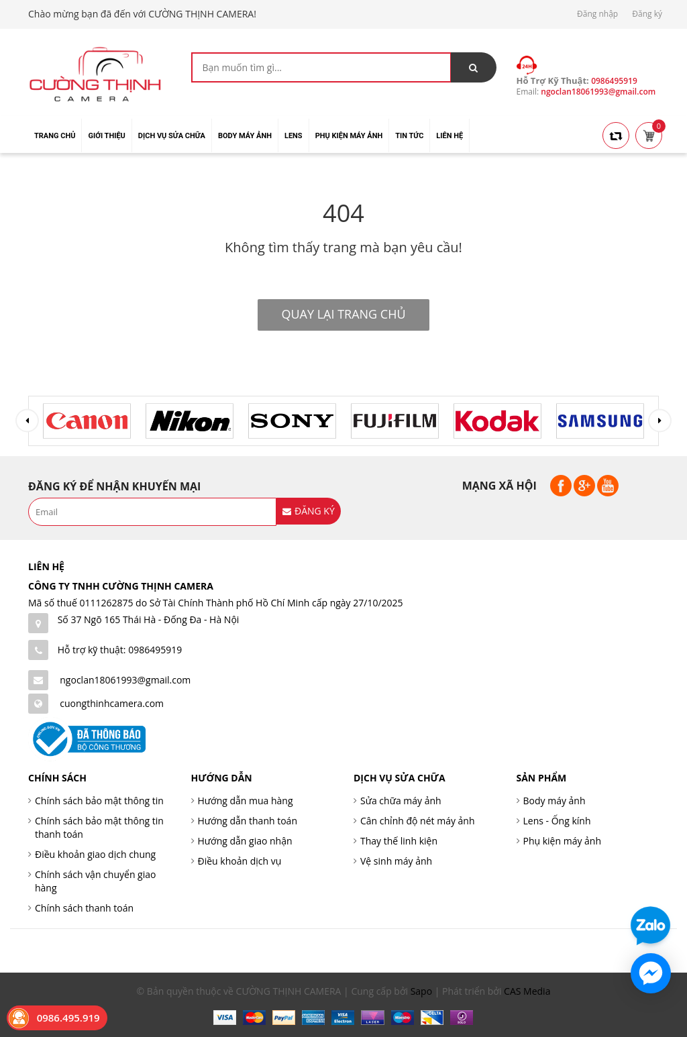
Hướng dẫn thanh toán (247, 820)
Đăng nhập (597, 13)
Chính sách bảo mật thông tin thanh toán (99, 827)
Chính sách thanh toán (84, 908)
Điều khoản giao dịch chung (95, 854)
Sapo (421, 991)
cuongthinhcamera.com (112, 703)
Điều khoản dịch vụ (240, 861)
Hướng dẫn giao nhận (245, 840)
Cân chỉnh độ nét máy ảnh (417, 820)
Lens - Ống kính (557, 820)
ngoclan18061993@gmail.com (125, 679)
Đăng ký (647, 13)
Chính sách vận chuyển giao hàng (95, 881)
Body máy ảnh (554, 800)
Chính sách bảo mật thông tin (99, 800)
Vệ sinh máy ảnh (396, 861)
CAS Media (527, 991)
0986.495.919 (68, 1017)
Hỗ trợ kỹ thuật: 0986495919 (120, 649)
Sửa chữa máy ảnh (400, 800)
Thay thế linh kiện (398, 840)
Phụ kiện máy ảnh (562, 840)
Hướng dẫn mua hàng (245, 800)
